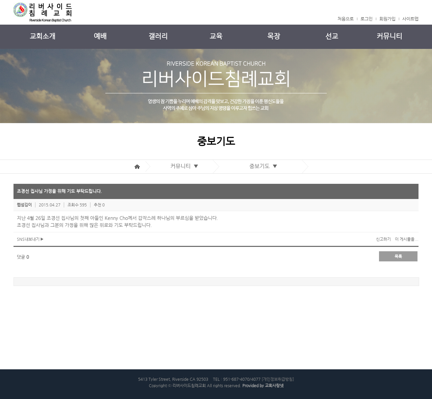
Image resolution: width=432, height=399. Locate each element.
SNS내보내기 (30, 239)
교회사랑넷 (274, 385)
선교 (331, 36)
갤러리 (158, 36)
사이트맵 (410, 18)
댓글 (23, 256)
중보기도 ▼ (264, 166)
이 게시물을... (406, 239)
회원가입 (387, 18)
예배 (100, 36)
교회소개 (42, 36)
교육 (216, 36)
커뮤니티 (389, 36)
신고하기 (383, 239)
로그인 (366, 18)
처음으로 (346, 18)
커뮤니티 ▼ (185, 166)
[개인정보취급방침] (278, 379)
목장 (273, 36)
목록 (398, 256)
